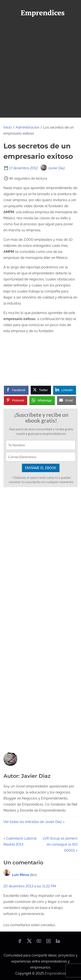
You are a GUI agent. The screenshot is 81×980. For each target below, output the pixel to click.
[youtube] (39, 942)
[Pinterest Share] (15, 400)
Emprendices (55, 973)
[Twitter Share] (41, 390)
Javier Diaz (52, 168)
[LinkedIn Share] (64, 390)
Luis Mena (20, 875)
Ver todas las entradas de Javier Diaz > (34, 822)
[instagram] (48, 942)
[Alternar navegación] (40, 27)
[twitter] (29, 942)
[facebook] (19, 942)
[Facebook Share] (16, 390)
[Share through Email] (66, 400)
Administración (27, 127)
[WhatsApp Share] (42, 400)
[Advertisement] (40, 74)
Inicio (7, 127)
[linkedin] (58, 942)
